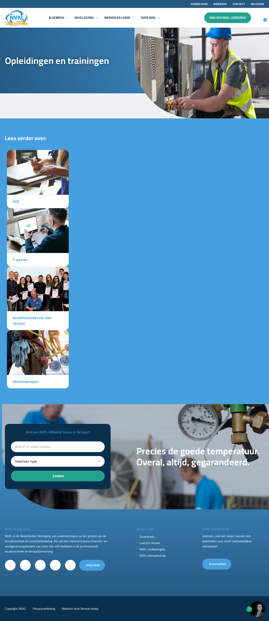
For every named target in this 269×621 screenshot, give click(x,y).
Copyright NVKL (15, 609)
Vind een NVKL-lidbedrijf (227, 18)
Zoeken (58, 476)
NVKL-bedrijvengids (152, 549)
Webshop (220, 4)
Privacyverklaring (44, 609)
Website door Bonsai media (80, 609)
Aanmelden (217, 564)
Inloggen (257, 4)
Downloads (199, 4)
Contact (239, 4)
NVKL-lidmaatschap (152, 555)
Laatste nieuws (149, 543)
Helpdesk (93, 565)
